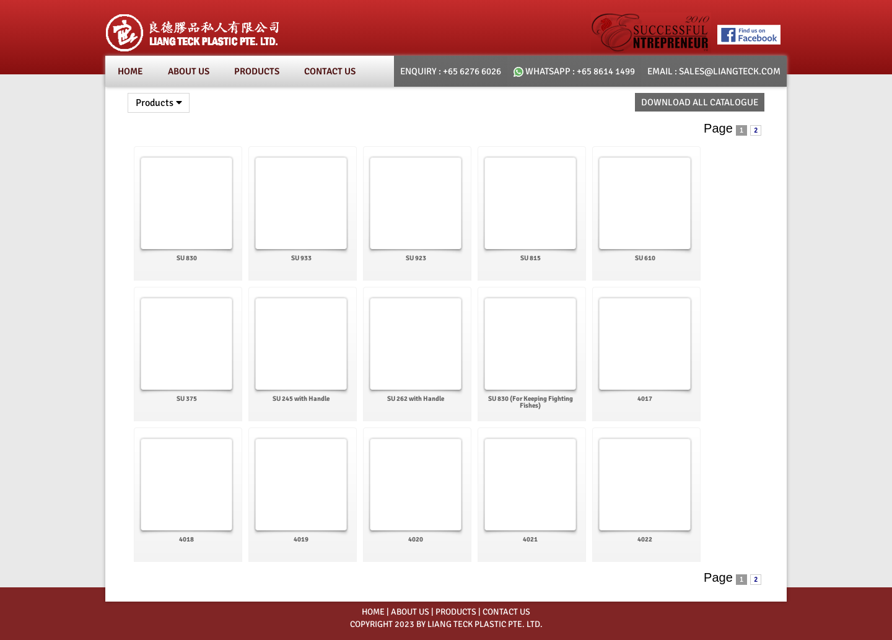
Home (130, 71)
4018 (186, 539)
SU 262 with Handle (415, 399)
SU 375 (187, 399)
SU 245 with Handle (301, 399)
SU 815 (530, 258)
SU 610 (645, 258)
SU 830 (187, 258)
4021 (530, 539)
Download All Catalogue (699, 102)
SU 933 (301, 258)
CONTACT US (506, 612)
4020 (415, 539)
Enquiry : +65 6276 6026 (450, 71)
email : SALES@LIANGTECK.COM (713, 71)
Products (256, 71)
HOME (373, 612)
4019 (301, 539)
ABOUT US (410, 612)
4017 (644, 399)
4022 (644, 539)
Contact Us (330, 71)
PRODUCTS (455, 612)
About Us (188, 71)
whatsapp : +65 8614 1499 (574, 71)
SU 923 (416, 258)
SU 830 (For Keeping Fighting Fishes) (530, 402)
